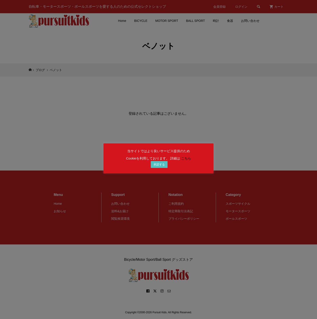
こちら (186, 158)
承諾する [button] (159, 164)
